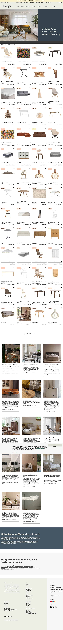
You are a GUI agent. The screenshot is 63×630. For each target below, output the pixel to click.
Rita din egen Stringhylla (8, 610)
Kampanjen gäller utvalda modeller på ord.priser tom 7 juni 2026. (10, 483)
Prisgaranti (32, 2)
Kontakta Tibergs (48, 2)
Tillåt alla (55, 621)
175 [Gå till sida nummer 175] (30, 333)
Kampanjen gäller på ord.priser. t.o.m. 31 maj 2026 (8, 519)
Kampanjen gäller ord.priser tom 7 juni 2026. (49, 411)
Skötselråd (28, 589)
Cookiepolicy (28, 591)
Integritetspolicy (29, 590)
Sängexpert (6, 607)
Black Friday (16, 567)
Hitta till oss (28, 596)
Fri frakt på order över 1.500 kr (40, 2)
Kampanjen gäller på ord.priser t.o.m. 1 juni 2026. (29, 372)
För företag (28, 587)
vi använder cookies (40, 624)
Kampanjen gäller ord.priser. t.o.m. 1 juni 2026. (8, 409)
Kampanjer (22, 6)
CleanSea (27, 594)
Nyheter (17, 6)
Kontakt (27, 585)
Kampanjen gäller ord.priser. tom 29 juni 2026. (8, 445)
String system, (9, 566)
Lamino (22, 566)
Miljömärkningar (7, 605)
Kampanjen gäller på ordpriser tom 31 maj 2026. (50, 483)
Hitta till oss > (52, 592)
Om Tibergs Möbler (19, 2)
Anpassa (55, 622)
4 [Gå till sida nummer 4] (27, 333)
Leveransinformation (29, 595)
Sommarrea (31, 567)
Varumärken (28, 6)
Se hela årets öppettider (30, 608)
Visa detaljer (14, 628)
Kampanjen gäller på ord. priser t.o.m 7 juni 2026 (29, 521)
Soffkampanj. (3, 568)
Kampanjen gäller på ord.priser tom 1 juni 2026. (50, 448)
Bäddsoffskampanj (27, 566)
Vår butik (27, 597)
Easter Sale (26, 567)
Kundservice (40, 6)
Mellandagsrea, (21, 567)
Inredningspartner (29, 588)
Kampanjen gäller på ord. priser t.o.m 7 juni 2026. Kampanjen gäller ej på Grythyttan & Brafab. (10, 373)
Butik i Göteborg (26, 2)
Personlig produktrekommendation (10, 609)
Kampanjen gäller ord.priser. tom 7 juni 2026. (29, 446)
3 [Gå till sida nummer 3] (26, 333)
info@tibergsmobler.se (56, 587)
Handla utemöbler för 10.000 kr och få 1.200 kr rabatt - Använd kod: (31, 0)
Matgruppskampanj (10, 567)
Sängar (13, 566)
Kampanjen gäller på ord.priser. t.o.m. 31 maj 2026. (29, 405)
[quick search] (58, 6)
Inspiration (46, 6)
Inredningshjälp (7, 608)
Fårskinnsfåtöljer (17, 566)
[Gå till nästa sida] (35, 333)
